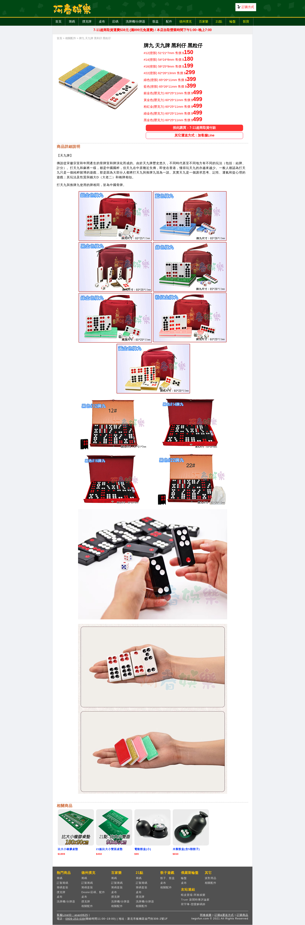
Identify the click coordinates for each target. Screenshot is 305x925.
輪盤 (232, 21)
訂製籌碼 (62, 882)
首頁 (58, 21)
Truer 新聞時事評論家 (195, 899)
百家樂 (203, 21)
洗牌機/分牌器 (135, 21)
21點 (219, 21)
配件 (169, 21)
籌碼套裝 (62, 887)
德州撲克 (185, 21)
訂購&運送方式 (224, 915)
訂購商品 (242, 915)
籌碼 (72, 21)
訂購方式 (248, 7)
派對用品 (210, 878)
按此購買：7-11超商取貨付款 (194, 127)
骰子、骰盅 (167, 878)
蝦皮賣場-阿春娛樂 (193, 894)
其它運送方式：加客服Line (195, 135)
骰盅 (155, 21)
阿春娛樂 (206, 915)
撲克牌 (87, 21)
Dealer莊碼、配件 (93, 892)
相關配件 (70, 38)
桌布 (102, 21)
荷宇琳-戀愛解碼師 (193, 904)
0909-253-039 (75, 918)
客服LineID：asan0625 (72, 915)
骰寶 (246, 21)
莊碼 (115, 21)
